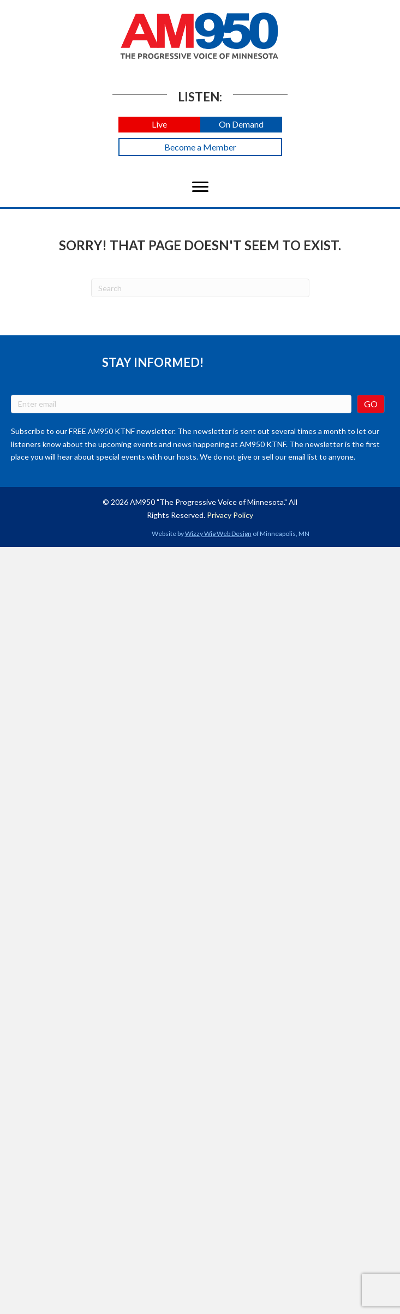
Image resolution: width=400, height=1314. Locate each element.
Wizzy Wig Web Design (218, 533)
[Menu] (200, 187)
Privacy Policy (230, 515)
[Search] (200, 288)
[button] (159, 124)
